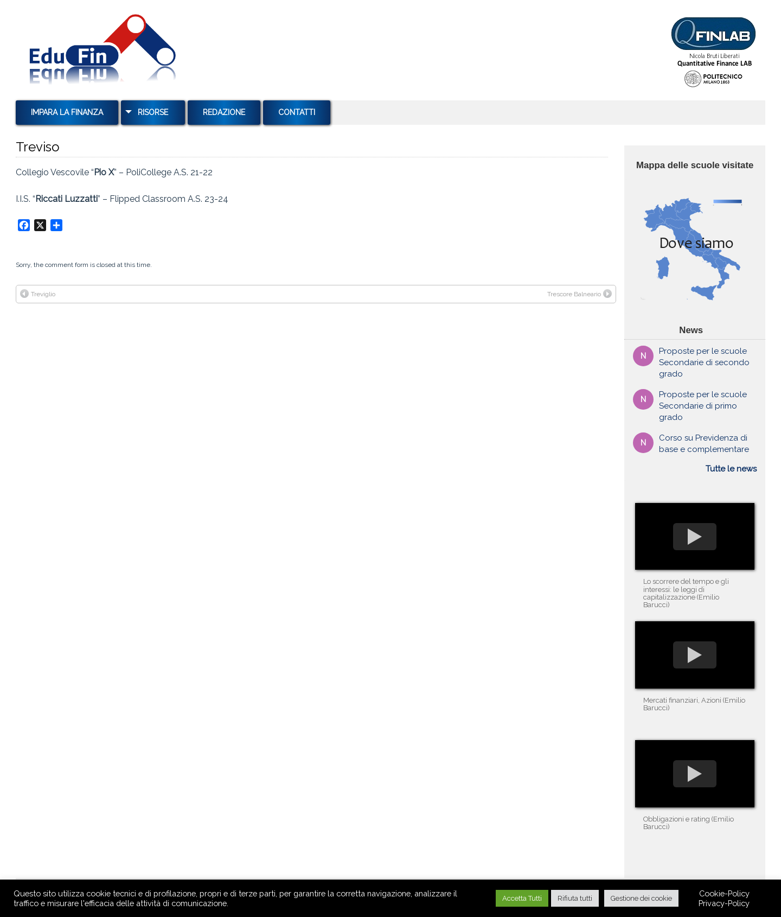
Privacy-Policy (724, 903)
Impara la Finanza (67, 112)
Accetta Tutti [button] (522, 898)
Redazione (224, 112)
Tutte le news (731, 469)
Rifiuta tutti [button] (575, 898)
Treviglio (37, 293)
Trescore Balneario (579, 293)
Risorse (153, 112)
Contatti (296, 112)
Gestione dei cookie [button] (641, 898)
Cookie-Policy (724, 893)
